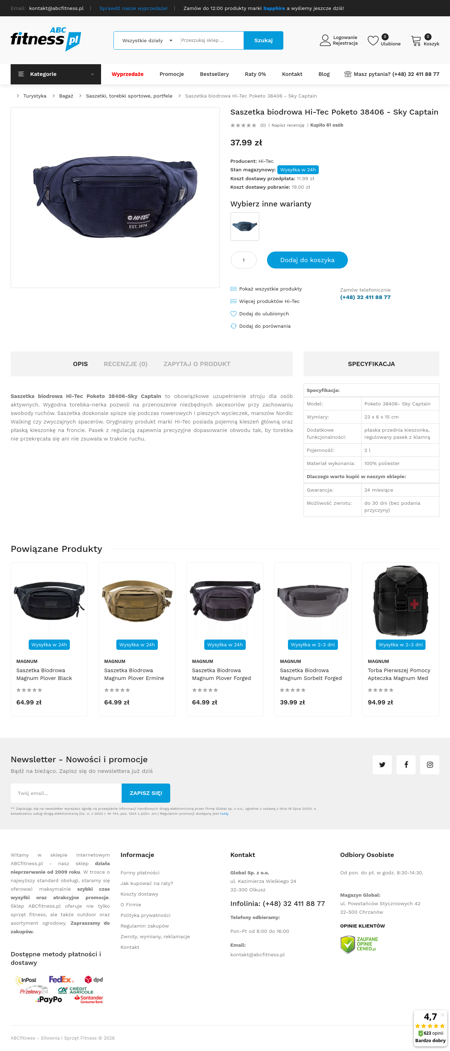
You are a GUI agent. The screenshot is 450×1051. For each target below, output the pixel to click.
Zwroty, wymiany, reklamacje (155, 936)
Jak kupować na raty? (147, 883)
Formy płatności (140, 872)
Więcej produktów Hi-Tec (269, 301)
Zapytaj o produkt (196, 363)
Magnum (27, 661)
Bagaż (66, 96)
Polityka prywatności (146, 915)
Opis (80, 363)
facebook (406, 764)
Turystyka (34, 96)
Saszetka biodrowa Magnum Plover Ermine (134, 674)
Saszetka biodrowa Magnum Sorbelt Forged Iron (311, 678)
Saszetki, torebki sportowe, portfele (129, 96)
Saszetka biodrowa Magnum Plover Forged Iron (221, 678)
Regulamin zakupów (145, 926)
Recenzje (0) (126, 363)
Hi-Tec (266, 161)
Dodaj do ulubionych (264, 313)
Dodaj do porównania (265, 326)
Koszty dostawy (139, 894)
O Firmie (131, 904)
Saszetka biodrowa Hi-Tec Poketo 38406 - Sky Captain (251, 96)
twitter (382, 764)
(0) (263, 125)
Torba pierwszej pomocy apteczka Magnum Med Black (399, 678)
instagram (429, 764)
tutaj (224, 813)
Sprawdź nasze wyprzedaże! (134, 8)
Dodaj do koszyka (307, 260)
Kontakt (130, 947)
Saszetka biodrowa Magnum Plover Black (44, 674)
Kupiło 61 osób (326, 125)
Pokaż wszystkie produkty (270, 289)
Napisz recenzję (288, 125)
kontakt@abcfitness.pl (257, 954)
